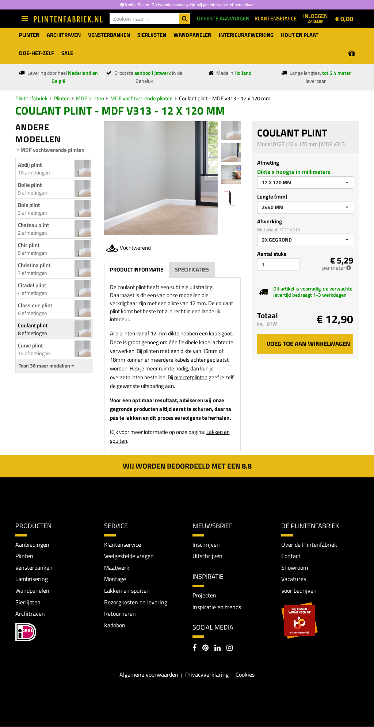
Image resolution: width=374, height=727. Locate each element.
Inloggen (315, 18)
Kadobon (114, 625)
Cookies (245, 674)
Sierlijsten (28, 602)
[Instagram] (229, 648)
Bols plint (29, 205)
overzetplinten (190, 377)
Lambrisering (31, 579)
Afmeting (268, 162)
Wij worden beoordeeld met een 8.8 (187, 466)
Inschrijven (206, 544)
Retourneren (120, 613)
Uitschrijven (207, 555)
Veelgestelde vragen (129, 555)
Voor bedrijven (299, 590)
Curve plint (30, 345)
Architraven (30, 613)
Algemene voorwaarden (148, 674)
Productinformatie (136, 269)
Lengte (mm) (272, 196)
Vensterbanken (34, 567)
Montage (115, 579)
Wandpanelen (32, 590)
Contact (291, 555)
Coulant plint (32, 325)
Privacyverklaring (207, 674)
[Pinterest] (205, 648)
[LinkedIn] (217, 648)
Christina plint (34, 265)
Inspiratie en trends (216, 607)
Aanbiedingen (32, 544)
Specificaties (192, 269)
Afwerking (269, 221)
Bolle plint (30, 185)
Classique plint (35, 305)
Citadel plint (32, 285)
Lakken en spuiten (127, 590)
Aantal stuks (271, 254)
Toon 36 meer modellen (46, 365)
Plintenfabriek (31, 98)
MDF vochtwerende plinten (141, 98)
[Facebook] (194, 648)
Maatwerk (116, 567)
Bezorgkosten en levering (135, 602)
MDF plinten (90, 98)
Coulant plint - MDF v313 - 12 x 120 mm (225, 98)
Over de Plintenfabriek (309, 544)
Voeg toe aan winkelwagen (308, 344)
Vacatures (293, 579)
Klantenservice (122, 544)
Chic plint (28, 245)
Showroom (294, 567)
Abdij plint (30, 165)
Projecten (204, 595)
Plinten (62, 98)
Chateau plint (33, 225)
